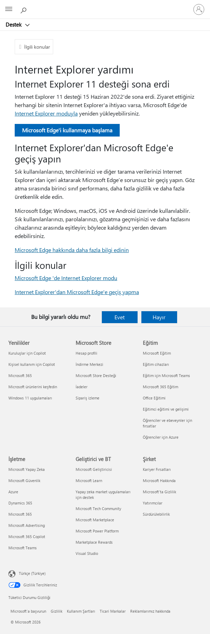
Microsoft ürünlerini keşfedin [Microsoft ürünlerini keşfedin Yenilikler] (32, 386)
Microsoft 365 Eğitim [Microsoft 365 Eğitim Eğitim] (160, 386)
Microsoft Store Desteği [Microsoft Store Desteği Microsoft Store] (96, 375)
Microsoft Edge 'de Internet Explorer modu (66, 277)
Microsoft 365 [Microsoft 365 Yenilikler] (20, 375)
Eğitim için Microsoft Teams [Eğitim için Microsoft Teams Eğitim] (166, 375)
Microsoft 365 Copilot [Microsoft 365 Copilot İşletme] (26, 536)
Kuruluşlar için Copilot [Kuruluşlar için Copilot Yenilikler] (27, 353)
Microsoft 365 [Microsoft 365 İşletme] (20, 514)
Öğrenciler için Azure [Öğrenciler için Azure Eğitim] (160, 437)
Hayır (159, 317)
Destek (14, 24)
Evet (119, 317)
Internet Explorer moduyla (46, 113)
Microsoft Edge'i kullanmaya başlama (67, 130)
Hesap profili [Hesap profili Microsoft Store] (86, 353)
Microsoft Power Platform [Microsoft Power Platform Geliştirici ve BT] (97, 531)
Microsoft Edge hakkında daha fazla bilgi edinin (72, 249)
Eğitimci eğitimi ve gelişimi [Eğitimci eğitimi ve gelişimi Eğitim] (166, 409)
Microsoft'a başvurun (28, 611)
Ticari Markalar (113, 611)
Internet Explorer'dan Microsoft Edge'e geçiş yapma (77, 291)
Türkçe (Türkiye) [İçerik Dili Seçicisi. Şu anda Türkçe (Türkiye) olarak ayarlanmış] (32, 573)
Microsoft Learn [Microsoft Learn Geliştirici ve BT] (89, 480)
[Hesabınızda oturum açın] (198, 9)
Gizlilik (56, 611)
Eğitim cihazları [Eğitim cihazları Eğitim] (156, 364)
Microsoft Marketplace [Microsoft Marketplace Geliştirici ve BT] (95, 519)
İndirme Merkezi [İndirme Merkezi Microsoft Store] (89, 364)
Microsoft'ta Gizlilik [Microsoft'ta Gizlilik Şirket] (159, 491)
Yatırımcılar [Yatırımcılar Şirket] (152, 503)
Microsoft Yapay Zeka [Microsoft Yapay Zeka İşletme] (26, 469)
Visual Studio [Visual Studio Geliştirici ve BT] (87, 553)
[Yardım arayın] (24, 9)
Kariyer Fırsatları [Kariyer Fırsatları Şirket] (157, 469)
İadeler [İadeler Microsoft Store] (82, 386)
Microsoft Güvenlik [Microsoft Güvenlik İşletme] (24, 480)
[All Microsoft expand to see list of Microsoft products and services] (8, 9)
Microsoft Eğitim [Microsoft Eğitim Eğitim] (157, 353)
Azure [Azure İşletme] (13, 491)
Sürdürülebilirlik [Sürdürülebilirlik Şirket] (156, 514)
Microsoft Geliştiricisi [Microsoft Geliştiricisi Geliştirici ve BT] (94, 469)
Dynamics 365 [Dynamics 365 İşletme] (20, 503)
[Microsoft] (104, 5)
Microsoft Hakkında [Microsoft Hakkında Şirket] (159, 480)
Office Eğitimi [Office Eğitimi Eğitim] (154, 397)
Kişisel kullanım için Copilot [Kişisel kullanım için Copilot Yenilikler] (31, 364)
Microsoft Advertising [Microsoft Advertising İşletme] (26, 525)
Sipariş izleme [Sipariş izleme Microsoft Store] (87, 397)
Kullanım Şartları (81, 611)
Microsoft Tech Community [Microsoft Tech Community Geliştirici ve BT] (98, 508)
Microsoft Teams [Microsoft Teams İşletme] (22, 547)
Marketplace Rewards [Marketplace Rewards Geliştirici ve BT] (94, 542)
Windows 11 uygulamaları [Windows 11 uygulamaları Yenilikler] (30, 397)
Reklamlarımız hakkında (150, 611)
